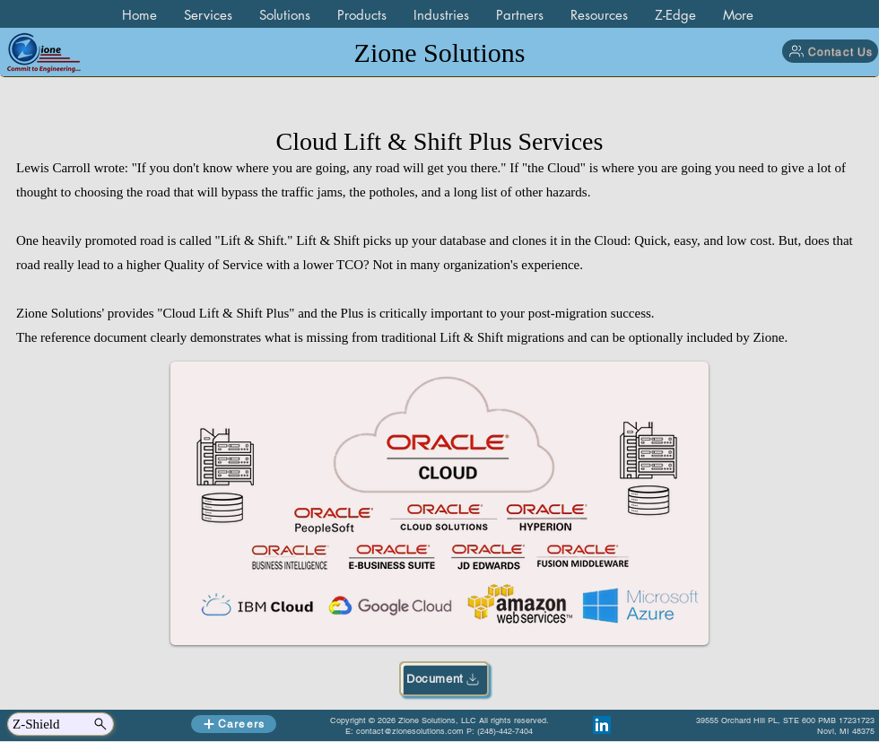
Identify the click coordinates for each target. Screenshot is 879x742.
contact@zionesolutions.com (410, 731)
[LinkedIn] (602, 725)
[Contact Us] (830, 51)
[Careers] (233, 724)
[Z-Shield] (60, 724)
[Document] (444, 678)
